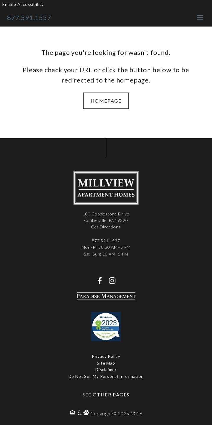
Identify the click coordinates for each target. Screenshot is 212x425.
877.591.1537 (29, 18)
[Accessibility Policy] (80, 413)
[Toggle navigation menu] (200, 17)
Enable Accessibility (23, 4)
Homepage (106, 100)
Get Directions (106, 226)
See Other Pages (106, 394)
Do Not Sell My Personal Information (106, 376)
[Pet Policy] (86, 413)
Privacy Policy (106, 356)
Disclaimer (106, 369)
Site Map (106, 362)
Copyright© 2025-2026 (116, 413)
